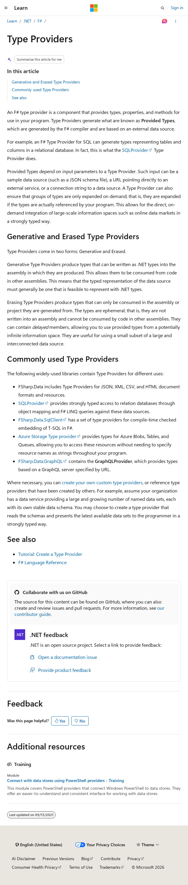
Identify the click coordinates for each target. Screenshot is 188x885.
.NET (27, 21)
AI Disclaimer (23, 858)
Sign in (177, 7)
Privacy (133, 858)
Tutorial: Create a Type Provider (50, 554)
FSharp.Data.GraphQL (40, 461)
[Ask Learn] (165, 21)
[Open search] (162, 8)
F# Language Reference (42, 562)
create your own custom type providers (102, 482)
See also (19, 97)
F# (40, 21)
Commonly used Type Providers (40, 89)
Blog (85, 858)
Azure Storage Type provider (47, 436)
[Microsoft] (94, 8)
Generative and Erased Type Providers (46, 82)
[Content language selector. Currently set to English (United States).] (39, 844)
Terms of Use (81, 867)
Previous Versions (58, 858)
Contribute (110, 858)
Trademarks (110, 867)
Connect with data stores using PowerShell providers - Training (65, 780)
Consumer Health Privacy (35, 867)
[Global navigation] (6, 8)
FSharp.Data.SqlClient (40, 419)
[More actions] (176, 21)
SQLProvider (135, 150)
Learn (12, 21)
